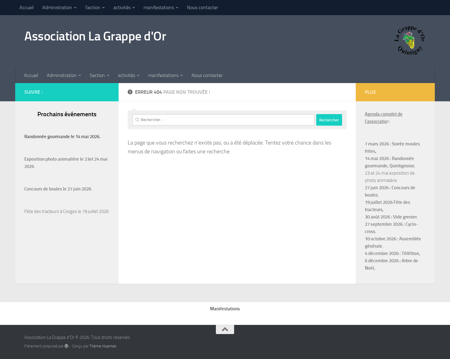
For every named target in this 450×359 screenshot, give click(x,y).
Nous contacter (202, 7)
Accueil (26, 7)
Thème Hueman (102, 346)
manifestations (159, 7)
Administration (57, 7)
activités (121, 7)
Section (92, 7)
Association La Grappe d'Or (95, 36)
